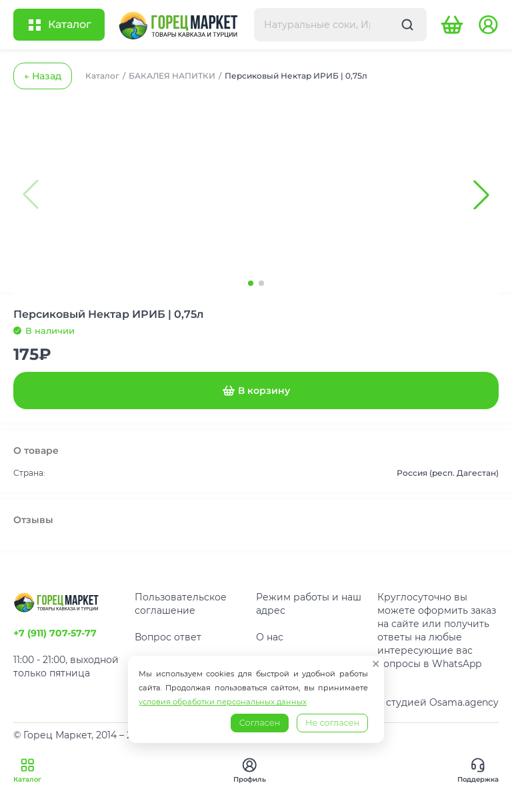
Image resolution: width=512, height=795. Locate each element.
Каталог (27, 770)
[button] (481, 194)
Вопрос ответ (168, 637)
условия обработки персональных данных (223, 701)
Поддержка (478, 770)
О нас (269, 637)
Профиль (249, 770)
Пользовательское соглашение (181, 603)
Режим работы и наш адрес (308, 603)
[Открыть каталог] (59, 25)
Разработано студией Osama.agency (410, 702)
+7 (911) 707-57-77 (55, 633)
